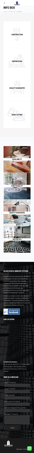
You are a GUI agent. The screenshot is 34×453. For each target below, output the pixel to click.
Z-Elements (12, 11)
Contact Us (27, 449)
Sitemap (19, 449)
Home (5, 11)
